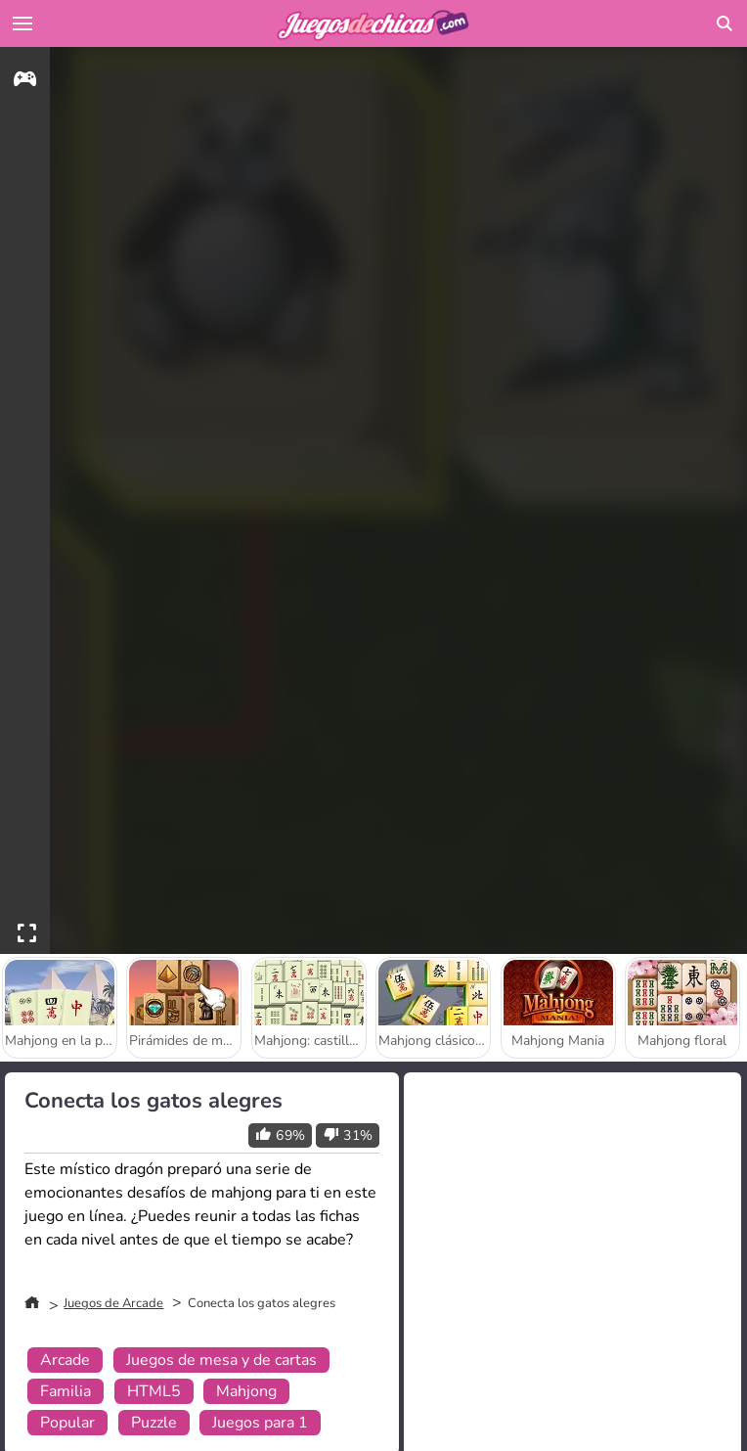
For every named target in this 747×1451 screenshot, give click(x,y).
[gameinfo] (25, 82)
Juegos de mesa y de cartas (221, 1360)
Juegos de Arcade (113, 1303)
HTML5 (154, 1391)
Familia (65, 1391)
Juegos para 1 (260, 1422)
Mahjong (246, 1391)
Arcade (65, 1360)
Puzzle (154, 1422)
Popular (67, 1422)
